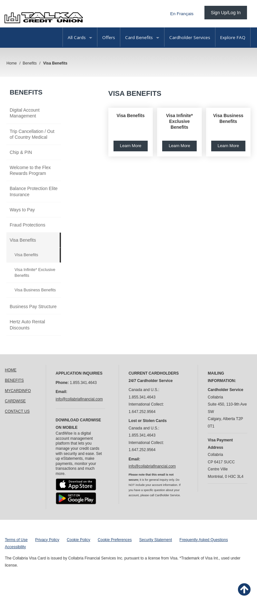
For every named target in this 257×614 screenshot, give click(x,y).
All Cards (80, 37)
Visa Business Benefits (35, 290)
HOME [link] (10, 370)
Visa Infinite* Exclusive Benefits (35, 272)
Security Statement (155, 540)
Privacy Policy (47, 540)
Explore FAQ (232, 37)
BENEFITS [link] (14, 380)
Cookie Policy (78, 540)
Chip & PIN (21, 152)
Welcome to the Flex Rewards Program (30, 170)
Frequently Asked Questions (204, 540)
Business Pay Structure (33, 306)
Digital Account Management (25, 112)
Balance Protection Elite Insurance (34, 191)
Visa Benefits (23, 240)
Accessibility (15, 547)
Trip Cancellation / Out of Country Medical (32, 134)
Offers (108, 37)
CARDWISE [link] (15, 401)
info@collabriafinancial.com (79, 399)
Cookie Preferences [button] (115, 540)
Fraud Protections (27, 224)
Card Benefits (142, 37)
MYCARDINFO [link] (18, 390)
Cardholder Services (189, 37)
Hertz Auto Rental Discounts (27, 324)
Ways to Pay (22, 209)
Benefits (26, 92)
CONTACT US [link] (17, 411)
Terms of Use (16, 540)
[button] (130, 132)
